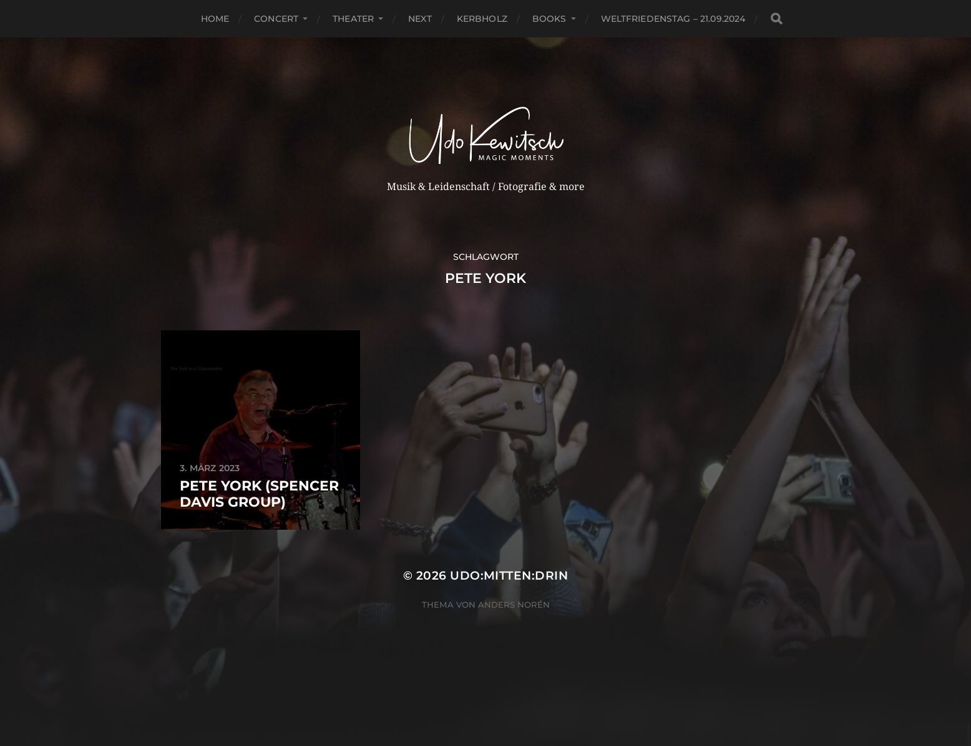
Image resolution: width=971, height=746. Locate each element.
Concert (276, 18)
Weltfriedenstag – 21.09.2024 (673, 18)
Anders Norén (514, 605)
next (420, 18)
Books (549, 18)
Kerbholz (482, 18)
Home (215, 18)
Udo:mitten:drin (509, 575)
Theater (353, 18)
